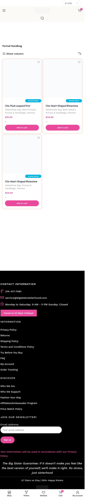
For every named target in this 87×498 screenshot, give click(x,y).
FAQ (2, 358)
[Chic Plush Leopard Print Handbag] (22, 78)
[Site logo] (42, 10)
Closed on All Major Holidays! (19, 313)
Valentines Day (13, 109)
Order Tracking (9, 369)
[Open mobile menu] (4, 10)
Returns (5, 335)
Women (31, 112)
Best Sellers (69, 109)
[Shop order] (79, 53)
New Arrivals (29, 109)
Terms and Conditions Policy (17, 346)
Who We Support (10, 391)
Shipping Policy (9, 341)
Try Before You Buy (11, 352)
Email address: (31, 428)
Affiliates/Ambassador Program (18, 403)
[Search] (42, 18)
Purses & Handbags (15, 112)
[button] (22, 128)
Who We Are (7, 386)
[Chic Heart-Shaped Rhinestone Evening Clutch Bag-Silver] (62, 78)
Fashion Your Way (10, 397)
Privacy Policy (8, 329)
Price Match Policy (11, 409)
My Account (7, 364)
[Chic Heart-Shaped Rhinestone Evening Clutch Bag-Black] (22, 154)
